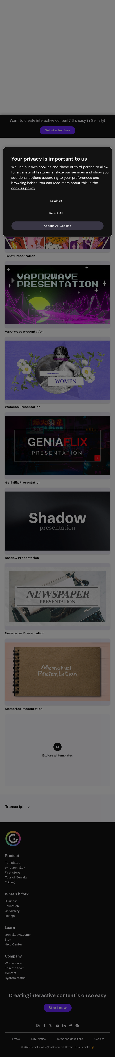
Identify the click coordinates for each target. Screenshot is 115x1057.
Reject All (56, 213)
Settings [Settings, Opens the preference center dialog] (56, 200)
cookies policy (23, 188)
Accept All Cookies (57, 225)
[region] (57, 192)
